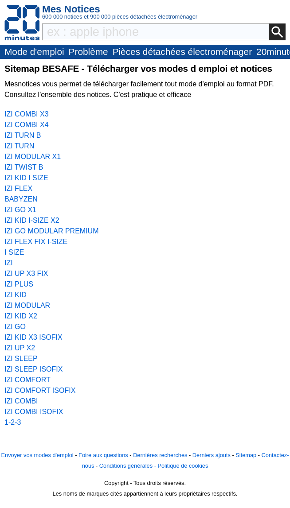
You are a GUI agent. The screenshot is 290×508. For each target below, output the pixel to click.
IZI (8, 263)
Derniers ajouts (211, 455)
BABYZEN (21, 199)
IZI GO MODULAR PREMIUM (51, 231)
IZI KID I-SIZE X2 (31, 220)
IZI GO (15, 326)
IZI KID (15, 295)
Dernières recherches (160, 455)
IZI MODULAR (27, 305)
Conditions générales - (128, 465)
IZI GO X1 (20, 209)
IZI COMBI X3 (26, 114)
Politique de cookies (182, 465)
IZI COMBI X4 (26, 124)
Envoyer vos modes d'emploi (37, 455)
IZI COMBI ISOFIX (33, 411)
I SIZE (14, 252)
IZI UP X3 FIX (26, 273)
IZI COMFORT (27, 380)
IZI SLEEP (21, 358)
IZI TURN (19, 146)
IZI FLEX (18, 188)
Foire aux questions (103, 455)
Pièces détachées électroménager (182, 52)
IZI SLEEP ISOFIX (33, 369)
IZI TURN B (22, 135)
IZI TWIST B (23, 167)
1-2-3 (12, 422)
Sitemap (245, 455)
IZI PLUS (18, 284)
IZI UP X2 (19, 348)
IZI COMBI (21, 401)
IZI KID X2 (20, 316)
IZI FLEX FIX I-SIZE (35, 241)
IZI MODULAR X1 (32, 156)
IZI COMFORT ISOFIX (39, 390)
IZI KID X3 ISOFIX (33, 337)
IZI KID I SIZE (26, 178)
